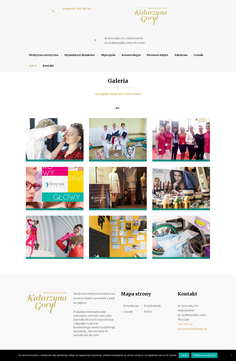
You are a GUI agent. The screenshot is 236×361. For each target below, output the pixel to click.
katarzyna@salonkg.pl (192, 328)
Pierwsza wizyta (157, 55)
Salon (33, 65)
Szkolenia (181, 55)
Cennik (198, 55)
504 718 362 (185, 324)
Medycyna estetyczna (43, 55)
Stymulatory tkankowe (79, 55)
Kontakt (48, 65)
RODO (148, 311)
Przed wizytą (152, 305)
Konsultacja (130, 305)
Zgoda (184, 355)
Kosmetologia (131, 55)
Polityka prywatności (204, 355)
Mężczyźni (108, 55)
